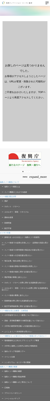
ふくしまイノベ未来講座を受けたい (18, 332)
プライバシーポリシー (13, 393)
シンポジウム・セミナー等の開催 (17, 362)
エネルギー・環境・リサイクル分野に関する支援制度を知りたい (25, 289)
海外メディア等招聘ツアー (14, 351)
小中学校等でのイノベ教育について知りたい (21, 315)
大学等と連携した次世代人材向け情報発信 (20, 346)
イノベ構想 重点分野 (8, 197)
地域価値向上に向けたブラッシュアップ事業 (21, 340)
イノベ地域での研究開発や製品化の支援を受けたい (24, 250)
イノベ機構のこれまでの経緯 (15, 192)
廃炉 (6, 201)
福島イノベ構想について (9, 182)
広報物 (7, 388)
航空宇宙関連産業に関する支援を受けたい (20, 306)
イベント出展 (9, 357)
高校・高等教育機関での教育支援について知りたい (24, 321)
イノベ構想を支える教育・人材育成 (14, 311)
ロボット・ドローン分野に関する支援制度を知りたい (25, 283)
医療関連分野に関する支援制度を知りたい (20, 301)
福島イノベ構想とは (12, 187)
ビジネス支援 (5, 233)
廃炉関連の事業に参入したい (15, 277)
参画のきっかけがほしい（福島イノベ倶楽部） (22, 237)
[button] (20, 171)
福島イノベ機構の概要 (8, 367)
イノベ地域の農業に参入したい (16, 295)
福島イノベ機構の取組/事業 (15, 377)
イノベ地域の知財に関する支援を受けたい (20, 272)
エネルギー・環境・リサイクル (16, 212)
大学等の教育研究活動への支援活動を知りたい (22, 326)
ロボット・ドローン (12, 206)
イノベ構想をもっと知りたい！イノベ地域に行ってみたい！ (23, 336)
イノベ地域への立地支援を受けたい (18, 255)
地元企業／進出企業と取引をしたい (18, 261)
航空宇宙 (7, 228)
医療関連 (7, 223)
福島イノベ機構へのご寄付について (18, 382)
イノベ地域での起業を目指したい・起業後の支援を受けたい (25, 243)
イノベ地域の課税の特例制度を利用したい (20, 266)
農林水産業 (8, 217)
